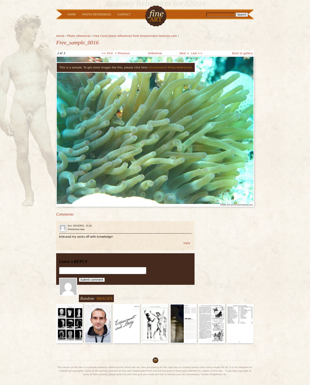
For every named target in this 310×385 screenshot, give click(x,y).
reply (186, 243)
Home (60, 35)
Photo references (79, 35)
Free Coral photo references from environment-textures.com (135, 35)
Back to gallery (242, 53)
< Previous (122, 53)
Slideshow (155, 53)
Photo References (96, 14)
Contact (123, 14)
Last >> (196, 53)
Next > (184, 53)
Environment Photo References (170, 67)
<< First (107, 53)
